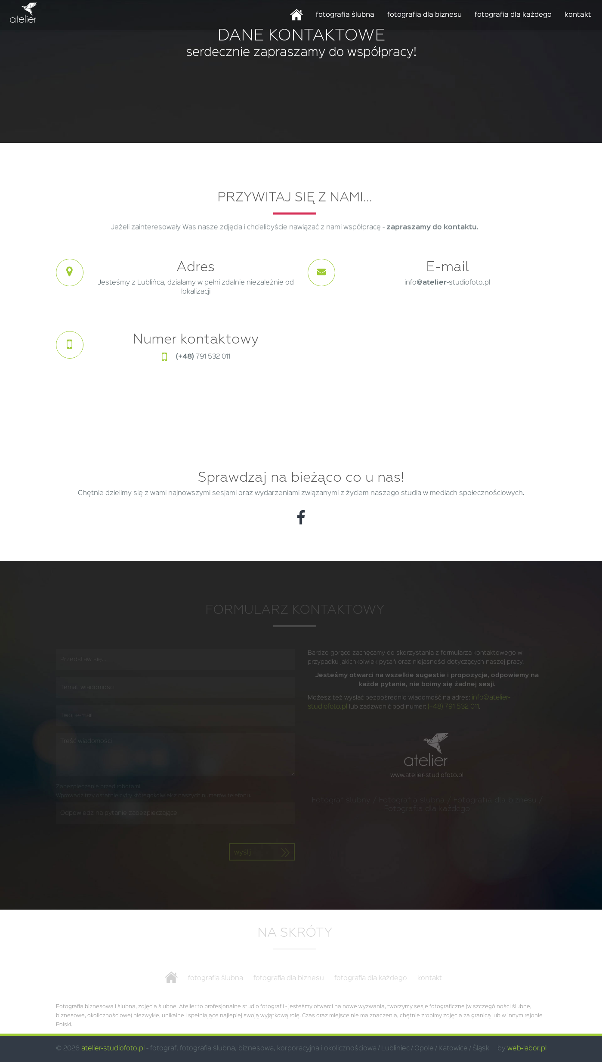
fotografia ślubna (345, 15)
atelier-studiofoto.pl (113, 1049)
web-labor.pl (526, 1049)
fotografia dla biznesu (424, 15)
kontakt (578, 15)
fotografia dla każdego (513, 15)
